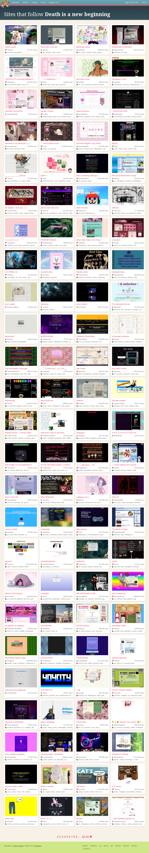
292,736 (103, 693)
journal (25, 406)
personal (10, 52)
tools (69, 116)
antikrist (80, 403)
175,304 (32, 178)
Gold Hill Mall (46, 626)
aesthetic (89, 52)
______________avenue (15, 176)
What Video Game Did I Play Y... (89, 240)
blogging (93, 438)
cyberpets (128, 309)
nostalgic (58, 663)
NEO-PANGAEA (47, 497)
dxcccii (44, 596)
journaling (127, 116)
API (111, 846)
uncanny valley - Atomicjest (52, 754)
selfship (65, 342)
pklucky (115, 178)
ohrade (79, 819)
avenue (9, 178)
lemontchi (45, 275)
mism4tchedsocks (48, 561)
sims (134, 245)
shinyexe (44, 210)
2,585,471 (67, 757)
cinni (43, 146)
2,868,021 (103, 50)
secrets (96, 759)
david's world (10, 47)
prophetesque (46, 243)
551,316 (32, 693)
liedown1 (44, 50)
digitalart (19, 599)
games (67, 406)
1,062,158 (31, 243)
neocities (21, 566)
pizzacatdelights (82, 146)
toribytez (9, 275)
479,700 (139, 532)
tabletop (131, 406)
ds (56, 631)
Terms (134, 846)
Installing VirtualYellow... (86, 336)
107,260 (68, 564)
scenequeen (81, 757)
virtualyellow (81, 339)
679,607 (103, 243)
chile (15, 534)
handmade (87, 470)
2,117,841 (103, 661)
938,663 (32, 628)
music (83, 52)
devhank (115, 628)
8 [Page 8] (74, 836)
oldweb (129, 470)
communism (88, 277)
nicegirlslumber (11, 146)
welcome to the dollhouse (15, 690)
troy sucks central (119, 368)
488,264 (103, 82)
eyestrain (16, 759)
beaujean (9, 821)
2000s (69, 438)
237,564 (68, 500)
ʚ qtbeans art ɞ (82, 497)
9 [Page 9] (76, 836)
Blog (106, 846)
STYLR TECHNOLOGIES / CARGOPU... (57, 465)
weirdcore (51, 663)
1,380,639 (67, 403)
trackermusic (47, 470)
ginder (44, 82)
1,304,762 (138, 371)
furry (15, 245)
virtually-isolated (118, 403)
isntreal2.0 (116, 240)
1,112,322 (138, 757)
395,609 (68, 243)
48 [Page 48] (83, 836)
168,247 (68, 275)
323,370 (103, 532)
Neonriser (45, 304)
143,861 (68, 82)
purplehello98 (81, 661)
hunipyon (80, 693)
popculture (17, 727)
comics (48, 502)
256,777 (139, 403)
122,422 (68, 532)
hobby (28, 181)
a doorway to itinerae (120, 336)
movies (13, 792)
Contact (86, 849)
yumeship (88, 84)
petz (79, 342)
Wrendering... (10, 401)
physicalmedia (130, 792)
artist (86, 759)
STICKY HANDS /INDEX (122, 690)
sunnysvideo (10, 789)
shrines (68, 181)
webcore (124, 824)
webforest (80, 561)
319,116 (139, 114)
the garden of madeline (14, 626)
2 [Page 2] (60, 836)
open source (19, 846)
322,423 (139, 307)
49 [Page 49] (87, 836)
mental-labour (82, 275)
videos (92, 792)
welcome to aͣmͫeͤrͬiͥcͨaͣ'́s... (15, 722)
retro (126, 406)
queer (59, 52)
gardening (88, 213)
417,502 (32, 275)
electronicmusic (48, 181)
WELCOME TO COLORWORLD (18, 465)
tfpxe (115, 146)
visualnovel (29, 663)
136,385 (32, 789)
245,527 (68, 693)
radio (29, 374)
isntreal (115, 243)
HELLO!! (115, 497)
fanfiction (129, 181)
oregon (122, 759)
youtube (86, 792)
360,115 (139, 243)
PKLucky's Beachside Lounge (124, 176)
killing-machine (118, 50)
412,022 (139, 339)
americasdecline (11, 725)
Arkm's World (81, 304)
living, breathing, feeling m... (87, 176)
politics (16, 213)
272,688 (68, 628)
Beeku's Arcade (47, 786)
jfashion (19, 84)
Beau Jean (9, 819)
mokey (70, 534)
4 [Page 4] (65, 836)
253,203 (68, 661)
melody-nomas (10, 435)
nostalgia (135, 309)
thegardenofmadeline (13, 628)
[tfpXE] (115, 143)
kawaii (98, 116)
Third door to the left (49, 47)
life (44, 52)
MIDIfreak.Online (83, 47)
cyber (9, 566)
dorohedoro (129, 502)
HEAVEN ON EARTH (13, 111)
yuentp (115, 468)
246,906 (32, 146)
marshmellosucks (12, 371)
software (117, 406)
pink (49, 84)
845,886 (103, 146)
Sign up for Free (131, 2)
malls (53, 631)
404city (44, 693)
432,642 (68, 596)
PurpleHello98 (82, 658)
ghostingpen (117, 114)
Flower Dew (81, 722)
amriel (114, 561)
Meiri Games (81, 529)
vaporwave (56, 599)
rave (62, 470)
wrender (8, 403)
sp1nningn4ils (10, 757)
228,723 (32, 500)
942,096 (139, 82)
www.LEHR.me (47, 401)
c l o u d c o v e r (12, 240)
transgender (18, 52)
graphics (88, 116)
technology (128, 759)
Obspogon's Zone (119, 79)
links (122, 566)
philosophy (101, 277)
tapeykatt (9, 532)
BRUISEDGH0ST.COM (85, 593)
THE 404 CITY (47, 690)
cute (93, 116)
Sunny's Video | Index (14, 786)
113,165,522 (32, 564)
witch (56, 245)
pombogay (45, 371)
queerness (19, 470)
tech (8, 374)
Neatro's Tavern (47, 111)
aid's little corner (83, 79)
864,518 (139, 275)
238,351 (32, 468)
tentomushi (9, 336)
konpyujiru (45, 593)
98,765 (32, 210)
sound (130, 149)
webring (70, 727)
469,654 (103, 210)
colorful (12, 470)
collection (46, 374)
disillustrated (117, 435)
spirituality (105, 438)
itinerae (115, 339)
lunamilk (80, 725)
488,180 (103, 628)
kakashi (116, 661)
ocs (27, 84)
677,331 (32, 50)
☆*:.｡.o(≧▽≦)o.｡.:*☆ (85, 465)
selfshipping (136, 181)
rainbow (9, 759)
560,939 (68, 821)
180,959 (139, 628)
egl (24, 84)
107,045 (32, 821)
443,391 (32, 532)
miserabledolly (10, 693)
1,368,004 (31, 596)
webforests (81, 564)
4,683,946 (31, 661)
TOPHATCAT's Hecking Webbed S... (20, 79)
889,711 (32, 371)
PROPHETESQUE (48, 240)
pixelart (9, 663)
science (92, 406)
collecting (10, 245)
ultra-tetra (45, 500)
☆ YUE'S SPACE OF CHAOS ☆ (125, 465)
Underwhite (45, 529)
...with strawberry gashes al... (124, 819)
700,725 (139, 661)
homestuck (139, 727)
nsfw (62, 502)
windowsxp (58, 438)
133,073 (139, 435)
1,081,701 (31, 403)
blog (94, 52)
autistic (80, 470)
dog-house (81, 210)
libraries (139, 792)
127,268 (139, 210)
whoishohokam (118, 757)
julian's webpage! (48, 722)
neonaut (8, 561)
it (133, 759)
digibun (44, 789)
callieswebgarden (118, 725)
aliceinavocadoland (48, 435)
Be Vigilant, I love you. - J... (16, 208)
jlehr (43, 403)
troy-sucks (116, 371)
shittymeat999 (117, 500)
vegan (15, 663)
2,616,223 (103, 789)
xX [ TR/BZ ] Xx (11, 272)
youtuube (80, 789)
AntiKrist (79, 401)
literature (49, 52)
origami (140, 631)
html (115, 342)
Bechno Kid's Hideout (14, 593)
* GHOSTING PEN (119, 111)
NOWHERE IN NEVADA (122, 47)
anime (45, 84)
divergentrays (117, 275)
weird (21, 213)
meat (123, 502)
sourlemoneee (46, 272)
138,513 (32, 339)
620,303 (139, 178)
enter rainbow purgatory (15, 754)
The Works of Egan (120, 529)
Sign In (144, 2)
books (9, 438)
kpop (56, 84)
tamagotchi (46, 277)
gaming (99, 52)
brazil (52, 374)
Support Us (54, 2)
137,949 (68, 371)
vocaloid (117, 631)
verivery (81, 663)
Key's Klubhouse (119, 593)
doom (49, 406)
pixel (59, 213)
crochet (134, 631)
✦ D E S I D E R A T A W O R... (125, 433)
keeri (43, 821)
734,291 (139, 693)
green (140, 695)
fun (59, 116)
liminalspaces (66, 663)
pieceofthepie (10, 500)
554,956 (103, 757)
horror (19, 792)
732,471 (139, 564)
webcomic (95, 342)
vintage (21, 631)
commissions (89, 502)
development (94, 534)
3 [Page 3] (62, 836)
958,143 (139, 146)
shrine (23, 149)
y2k (22, 502)
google (80, 792)
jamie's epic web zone (50, 208)
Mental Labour (82, 272)
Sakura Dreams (82, 111)
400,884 (103, 821)
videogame (56, 406)
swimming (30, 824)
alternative (60, 759)
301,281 (103, 564)
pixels (102, 116)
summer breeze (82, 626)
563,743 (103, 596)
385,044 (103, 371)
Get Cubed (80, 368)
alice (64, 438)
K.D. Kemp (116, 786)
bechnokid (9, 596)
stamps (32, 245)
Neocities (7, 846)
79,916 (104, 725)
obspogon (116, 82)
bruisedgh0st (81, 596)
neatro (44, 114)
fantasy (31, 213)
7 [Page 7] (72, 836)
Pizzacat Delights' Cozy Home (88, 143)
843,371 (68, 307)
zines (58, 502)
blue (20, 277)
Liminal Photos (47, 658)
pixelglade (9, 661)
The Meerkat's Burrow (121, 304)
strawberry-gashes (119, 821)
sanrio (80, 149)
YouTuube (80, 786)
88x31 (27, 566)
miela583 (80, 243)
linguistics (102, 374)
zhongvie (80, 82)
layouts (132, 342)
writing (134, 116)
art (79, 52)
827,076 (103, 468)
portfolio (97, 824)
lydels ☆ (44, 176)
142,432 (32, 307)
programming (47, 116)
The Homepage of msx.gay (16, 368)
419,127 (103, 275)
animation (21, 534)
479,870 (32, 725)
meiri (79, 532)
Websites (15, 2)
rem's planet (10, 304)
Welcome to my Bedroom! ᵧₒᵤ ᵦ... (18, 143)
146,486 (103, 500)
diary (54, 52)
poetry (55, 727)
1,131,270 (67, 210)
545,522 (32, 435)
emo (29, 277)
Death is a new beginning (77, 14)
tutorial (60, 534)
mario (62, 406)
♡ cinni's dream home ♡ (51, 143)
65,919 (32, 114)
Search (25, 2)
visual (121, 149)
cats (115, 277)
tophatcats (9, 82)
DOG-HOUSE (82, 208)
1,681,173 (103, 307)
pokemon (66, 213)
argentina (62, 181)
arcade (58, 792)
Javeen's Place (11, 529)
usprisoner (116, 210)
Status (126, 846)
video (125, 149)
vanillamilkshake (11, 114)
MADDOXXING (47, 336)
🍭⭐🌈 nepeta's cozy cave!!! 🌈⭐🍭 (128, 722)
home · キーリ (46, 819)
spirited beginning (119, 658)
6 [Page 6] (69, 836)
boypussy (80, 628)
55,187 (32, 757)
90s (25, 374)
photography (22, 342)
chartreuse (133, 695)
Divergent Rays (118, 272)
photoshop (14, 181)
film (23, 792)
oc (26, 534)
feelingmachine (82, 178)
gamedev (128, 631)
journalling (46, 566)
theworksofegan (118, 532)
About (85, 846)
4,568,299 (138, 596)
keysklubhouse (118, 596)
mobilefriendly (134, 84)
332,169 (68, 435)
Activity (34, 2)
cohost (45, 245)
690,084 (103, 339)
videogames (118, 84)
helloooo (115, 208)
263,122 (103, 435)
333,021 (68, 789)
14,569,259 (67, 146)
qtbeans (79, 500)
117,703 (68, 725)
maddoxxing (45, 339)
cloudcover (10, 243)
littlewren (9, 339)
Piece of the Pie (11, 497)
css (20, 181)
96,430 (139, 500)
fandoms (101, 84)
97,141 (68, 339)
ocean (102, 406)
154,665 (68, 114)
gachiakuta (132, 213)
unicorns (142, 309)
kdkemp (116, 789)
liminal (45, 663)
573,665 (68, 50)
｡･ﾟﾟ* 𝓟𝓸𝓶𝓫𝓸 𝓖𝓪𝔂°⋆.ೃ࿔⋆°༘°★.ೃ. (53, 368)
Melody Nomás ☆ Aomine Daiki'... (19, 433)
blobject (9, 50)
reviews (27, 792)
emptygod (80, 433)
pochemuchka (11, 210)
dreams (51, 309)
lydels (43, 178)
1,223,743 (138, 50)
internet (26, 470)
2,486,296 (103, 178)
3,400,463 (103, 403)
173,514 (68, 468)
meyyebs (116, 693)
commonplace (118, 116)
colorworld (9, 468)
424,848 (139, 468)
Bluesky (38, 846)
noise (135, 149)
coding (127, 342)
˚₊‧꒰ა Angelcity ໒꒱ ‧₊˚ (50, 79)
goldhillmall (45, 628)
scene (25, 277)
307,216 (139, 789)
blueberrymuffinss (12, 307)
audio (116, 149)
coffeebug (80, 50)
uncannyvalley (47, 757)
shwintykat (116, 307)
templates (139, 342)
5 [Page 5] (67, 836)
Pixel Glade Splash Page (15, 658)
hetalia (139, 213)
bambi (65, 534)
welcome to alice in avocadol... (53, 433)
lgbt (71, 213)
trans (132, 374)
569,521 (139, 821)
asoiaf (26, 213)
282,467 (139, 725)
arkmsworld (81, 307)
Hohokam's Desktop (120, 754)
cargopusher (46, 468)
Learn (43, 2)
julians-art (45, 725)
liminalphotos (46, 661)
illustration (21, 663)
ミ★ (78, 690)
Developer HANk (119, 626)
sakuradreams (82, 114)
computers (143, 84)
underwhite (45, 532)
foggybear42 (81, 468)
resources (26, 599)
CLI (100, 846)
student (63, 599)
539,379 (68, 178)
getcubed (80, 371)
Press (118, 846)
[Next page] (91, 836)
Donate (93, 846)
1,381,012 (31, 82)
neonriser (45, 307)
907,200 (103, 114)
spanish (14, 438)
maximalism (11, 277)
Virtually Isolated (118, 401)
